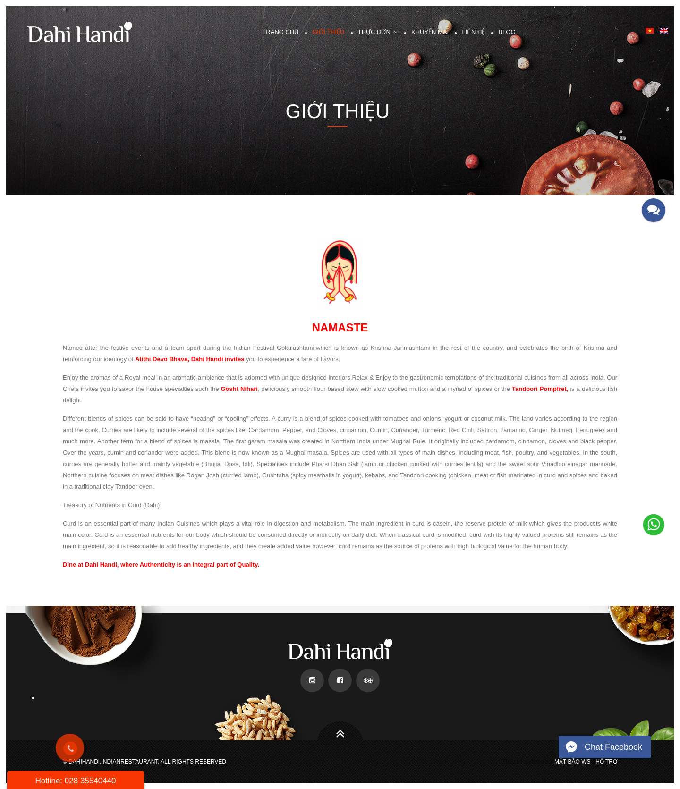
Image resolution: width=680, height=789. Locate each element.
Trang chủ (280, 31)
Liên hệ (473, 31)
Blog (506, 31)
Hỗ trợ (606, 761)
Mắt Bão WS (572, 761)
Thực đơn (374, 31)
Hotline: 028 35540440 (75, 780)
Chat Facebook (613, 747)
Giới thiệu (328, 31)
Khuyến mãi (430, 31)
